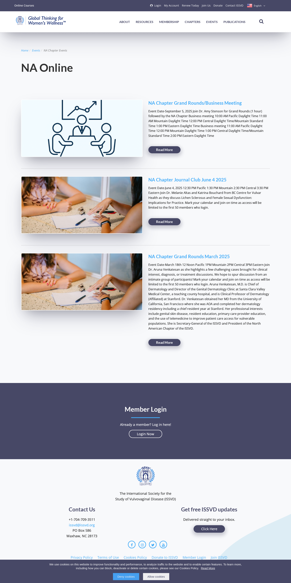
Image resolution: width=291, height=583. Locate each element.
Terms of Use (108, 557)
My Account (171, 5)
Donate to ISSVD (165, 557)
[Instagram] (142, 544)
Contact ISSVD (234, 5)
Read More (208, 568)
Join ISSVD (219, 557)
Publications (234, 22)
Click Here (209, 529)
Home (24, 50)
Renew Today (190, 5)
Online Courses (24, 5)
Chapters (192, 22)
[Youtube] (163, 544)
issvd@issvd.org (82, 525)
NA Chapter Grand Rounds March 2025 (189, 256)
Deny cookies (126, 576)
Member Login (194, 557)
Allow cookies (156, 576)
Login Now (145, 434)
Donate (218, 5)
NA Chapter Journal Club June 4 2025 (187, 179)
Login (157, 5)
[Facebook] (132, 544)
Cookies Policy (135, 557)
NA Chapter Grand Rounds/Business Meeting (195, 103)
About (124, 22)
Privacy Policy (82, 557)
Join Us (206, 5)
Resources (144, 22)
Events (212, 22)
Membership (169, 22)
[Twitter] (153, 544)
